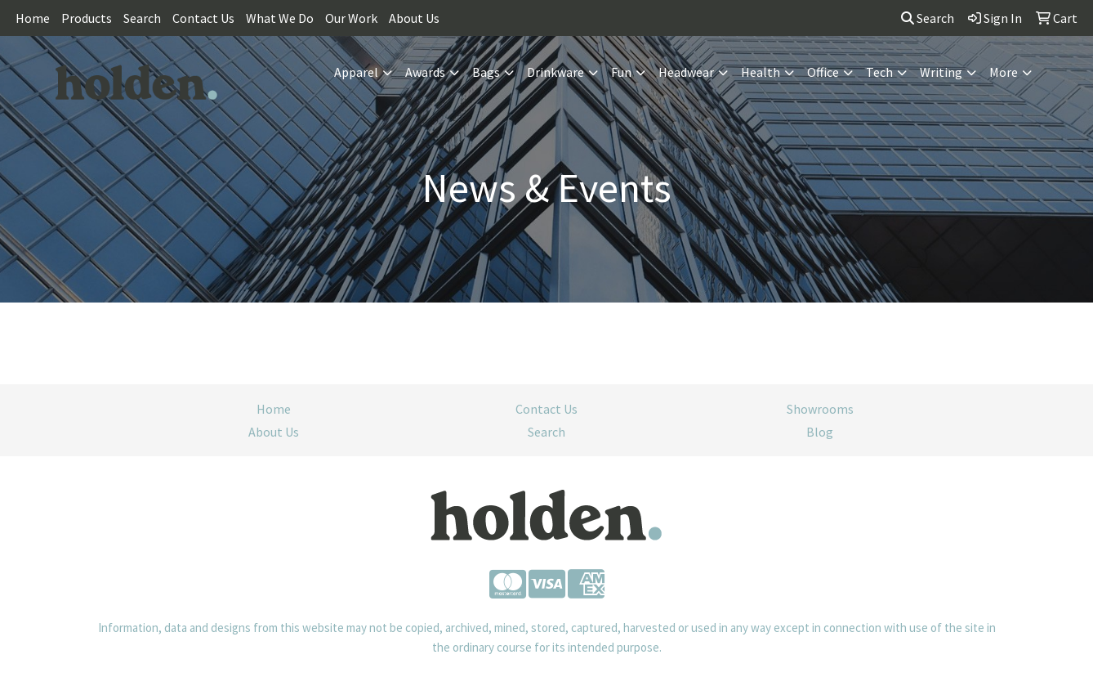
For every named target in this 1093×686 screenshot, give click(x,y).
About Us (414, 18)
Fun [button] (621, 72)
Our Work (351, 18)
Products (86, 18)
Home (33, 18)
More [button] (1003, 72)
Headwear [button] (686, 72)
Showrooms (820, 409)
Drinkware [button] (555, 72)
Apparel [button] (356, 72)
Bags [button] (486, 72)
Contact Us (203, 18)
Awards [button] (425, 72)
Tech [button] (879, 72)
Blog (819, 432)
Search (142, 18)
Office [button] (823, 72)
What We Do (280, 18)
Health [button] (760, 72)
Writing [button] (941, 72)
